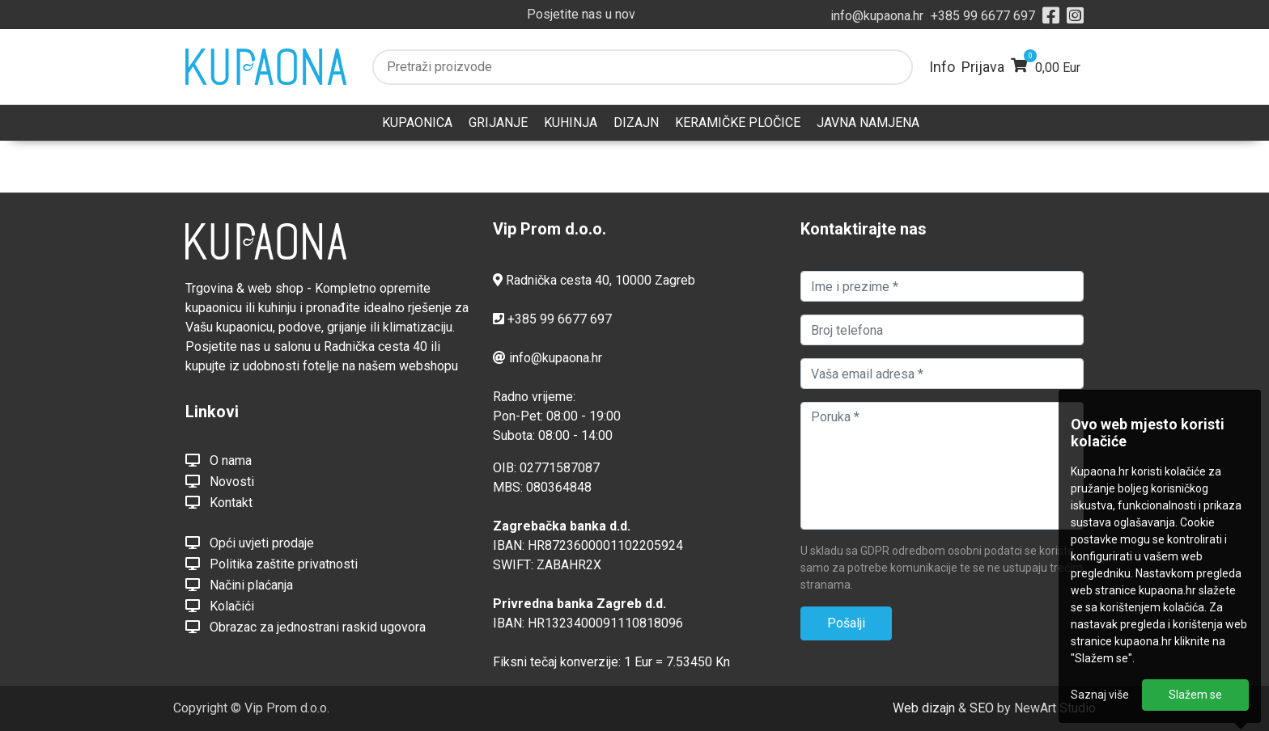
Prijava (982, 66)
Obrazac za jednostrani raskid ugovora (305, 626)
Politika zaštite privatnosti (271, 563)
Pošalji (846, 623)
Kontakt (219, 502)
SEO (982, 708)
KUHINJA (570, 122)
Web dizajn (924, 708)
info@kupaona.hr (876, 15)
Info (942, 66)
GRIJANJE (498, 122)
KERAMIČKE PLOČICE (737, 122)
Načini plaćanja (239, 584)
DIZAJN (636, 122)
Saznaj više (1100, 694)
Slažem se (1195, 694)
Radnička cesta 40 (557, 280)
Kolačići (219, 605)
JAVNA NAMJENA (868, 122)
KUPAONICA (417, 122)
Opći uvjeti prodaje (249, 542)
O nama (218, 460)
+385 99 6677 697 (983, 15)
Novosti (219, 481)
